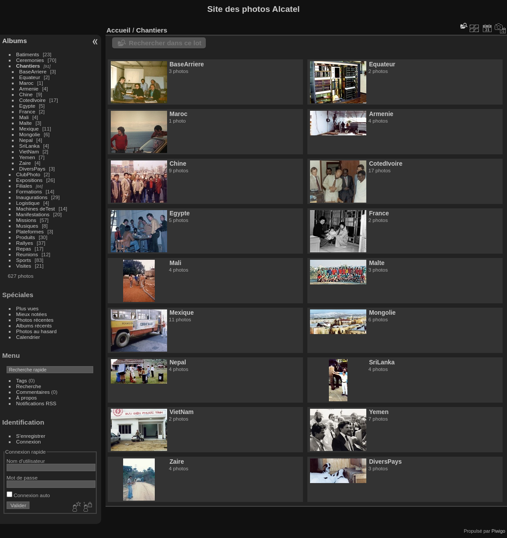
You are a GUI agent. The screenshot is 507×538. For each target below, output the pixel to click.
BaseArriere (33, 71)
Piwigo (498, 531)
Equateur (29, 77)
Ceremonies (30, 60)
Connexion (28, 441)
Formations (29, 191)
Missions (26, 220)
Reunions (27, 254)
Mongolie (29, 134)
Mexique (29, 128)
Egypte (27, 106)
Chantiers (28, 66)
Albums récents (34, 325)
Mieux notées (31, 314)
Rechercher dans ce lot (165, 43)
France (27, 111)
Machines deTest (35, 208)
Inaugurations (31, 197)
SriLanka (29, 146)
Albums (14, 40)
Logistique (28, 203)
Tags (21, 380)
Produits (25, 237)
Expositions (29, 180)
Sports (23, 260)
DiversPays (32, 168)
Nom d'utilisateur (26, 461)
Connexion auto (28, 495)
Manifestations (33, 214)
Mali (24, 117)
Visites (23, 266)
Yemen (27, 157)
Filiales (24, 186)
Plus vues (27, 308)
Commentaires (33, 392)
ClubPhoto (28, 174)
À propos (26, 397)
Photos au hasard (36, 331)
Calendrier (28, 337)
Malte (25, 123)
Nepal (26, 140)
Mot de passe (22, 477)
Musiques (27, 226)
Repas (23, 248)
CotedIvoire (32, 100)
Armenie (29, 88)
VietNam (29, 151)
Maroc (26, 83)
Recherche (28, 386)
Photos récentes (35, 320)
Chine (26, 94)
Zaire (25, 163)
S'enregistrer (30, 436)
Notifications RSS (36, 403)
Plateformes (30, 231)
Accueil (118, 30)
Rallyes (24, 243)
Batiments (27, 54)
